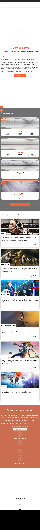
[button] (20, 75)
